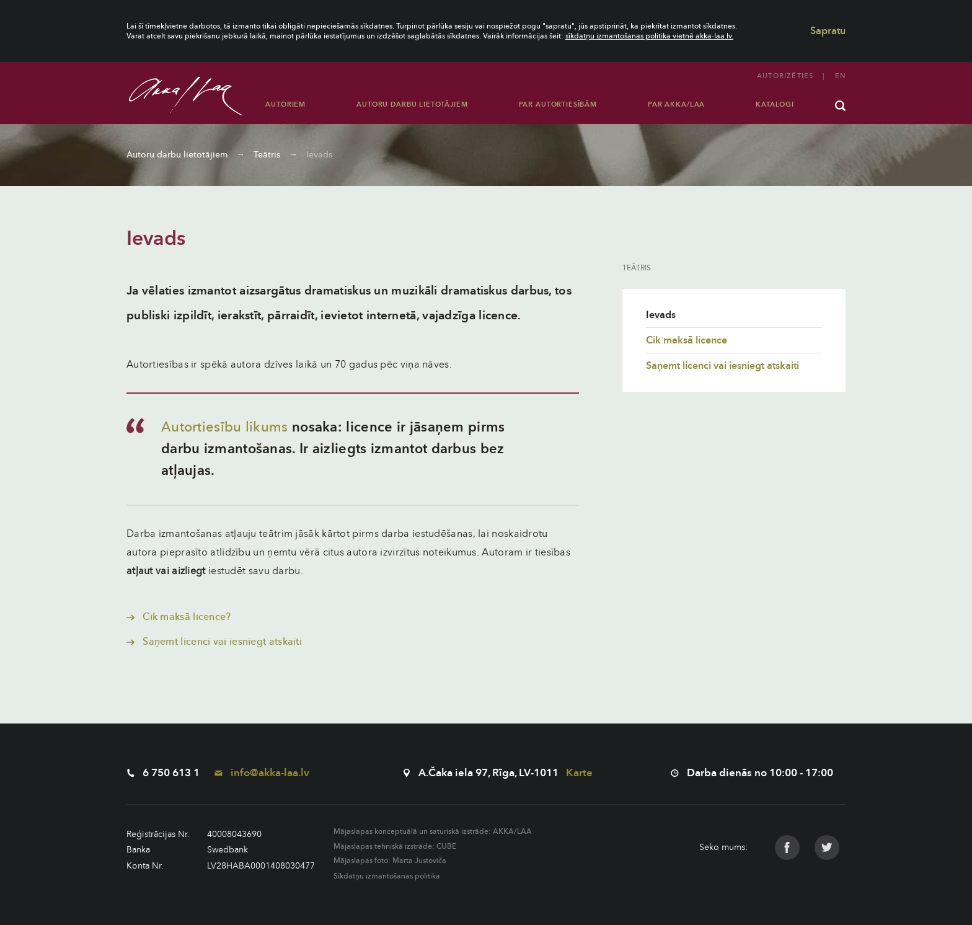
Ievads (319, 155)
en (840, 76)
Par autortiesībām (558, 104)
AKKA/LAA (512, 831)
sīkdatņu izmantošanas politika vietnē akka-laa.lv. (649, 36)
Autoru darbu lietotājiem (411, 104)
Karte (579, 773)
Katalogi (775, 104)
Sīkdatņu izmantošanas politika (387, 876)
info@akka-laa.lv (261, 773)
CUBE (446, 846)
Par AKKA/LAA (676, 104)
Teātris (267, 155)
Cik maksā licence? (178, 617)
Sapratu (828, 31)
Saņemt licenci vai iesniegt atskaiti (214, 641)
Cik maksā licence (686, 340)
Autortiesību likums (224, 427)
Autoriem (285, 104)
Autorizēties (785, 76)
